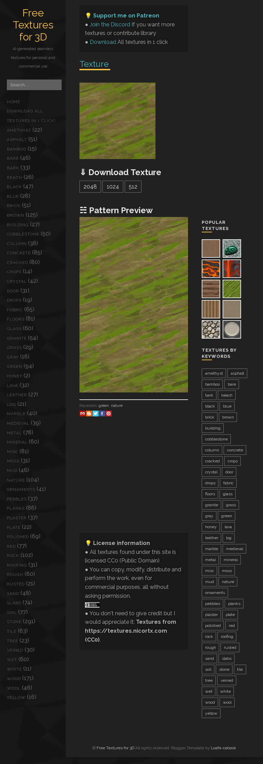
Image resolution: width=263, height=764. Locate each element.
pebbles (17, 499)
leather (17, 394)
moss (13, 461)
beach (14, 177)
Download (103, 42)
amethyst (19, 130)
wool (14, 688)
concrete (19, 253)
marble (16, 413)
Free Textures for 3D (33, 25)
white (14, 669)
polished (18, 536)
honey (14, 376)
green (14, 366)
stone (14, 621)
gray (13, 357)
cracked (17, 262)
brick (14, 205)
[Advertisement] (133, 484)
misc (12, 451)
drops (14, 300)
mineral (17, 442)
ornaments (21, 489)
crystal (17, 281)
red (11, 546)
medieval (18, 423)
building (18, 224)
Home (13, 101)
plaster (17, 518)
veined (15, 650)
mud (12, 470)
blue (13, 196)
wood (14, 678)
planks (16, 508)
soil (12, 612)
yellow (16, 697)
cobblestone (23, 234)
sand (13, 593)
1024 (113, 186)
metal (14, 432)
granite (17, 338)
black (14, 186)
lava (12, 385)
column (17, 243)
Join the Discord (110, 24)
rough (15, 574)
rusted (16, 584)
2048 (90, 186)
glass (14, 328)
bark (13, 168)
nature (16, 480)
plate (14, 527)
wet (12, 659)
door (13, 291)
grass (14, 347)
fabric (15, 309)
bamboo (16, 149)
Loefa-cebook (223, 747)
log (11, 404)
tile (11, 631)
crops (14, 271)
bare (13, 158)
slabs (14, 603)
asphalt (17, 139)
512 (133, 186)
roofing (17, 565)
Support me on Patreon (126, 15)
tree (12, 641)
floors (15, 319)
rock (13, 555)
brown (15, 215)
